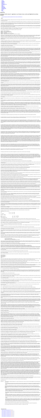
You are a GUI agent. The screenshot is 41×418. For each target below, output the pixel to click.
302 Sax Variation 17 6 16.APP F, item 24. (8, 416)
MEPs (2, 10)
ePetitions (3, 3)
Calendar (3, 0)
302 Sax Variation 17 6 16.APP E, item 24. (8, 415)
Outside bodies (3, 6)
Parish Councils (3, 7)
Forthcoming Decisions (4, 4)
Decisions (3, 2)
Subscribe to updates (4, 8)
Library (2, 5)
